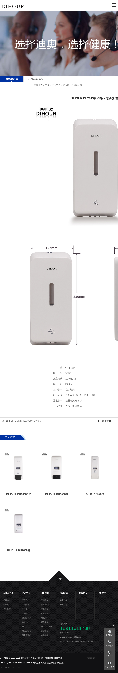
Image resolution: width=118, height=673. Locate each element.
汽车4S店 (45, 605)
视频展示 (83, 593)
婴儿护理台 (26, 631)
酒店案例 (44, 600)
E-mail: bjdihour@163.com (72, 637)
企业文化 (7, 605)
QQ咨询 (109, 635)
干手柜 (25, 613)
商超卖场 (44, 635)
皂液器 (66, 85)
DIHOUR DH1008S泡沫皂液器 (26, 421)
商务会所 (44, 622)
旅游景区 (44, 631)
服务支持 (102, 593)
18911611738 (75, 628)
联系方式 (63, 624)
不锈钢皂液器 (35, 79)
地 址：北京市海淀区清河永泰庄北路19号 (76, 641)
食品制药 (44, 618)
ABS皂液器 (12, 79)
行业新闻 (63, 600)
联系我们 (109, 656)
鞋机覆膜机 (26, 635)
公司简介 (7, 600)
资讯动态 (64, 593)
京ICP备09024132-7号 (10, 668)
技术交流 (63, 605)
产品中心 (56, 85)
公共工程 (44, 613)
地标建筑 (44, 609)
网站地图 (91, 658)
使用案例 (45, 593)
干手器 (25, 600)
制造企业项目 (46, 626)
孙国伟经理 (65, 633)
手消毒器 (25, 605)
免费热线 (109, 646)
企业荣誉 (7, 609)
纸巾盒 (25, 626)
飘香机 (25, 622)
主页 (47, 85)
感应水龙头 (26, 618)
